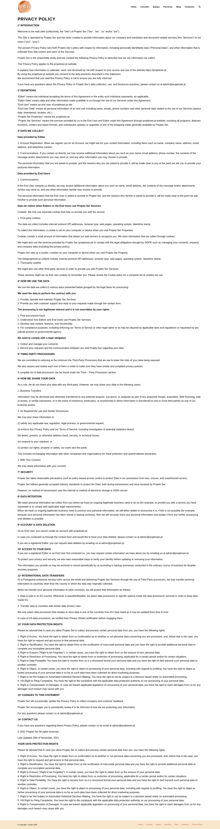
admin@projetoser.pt (112, 543)
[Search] (199, 7)
